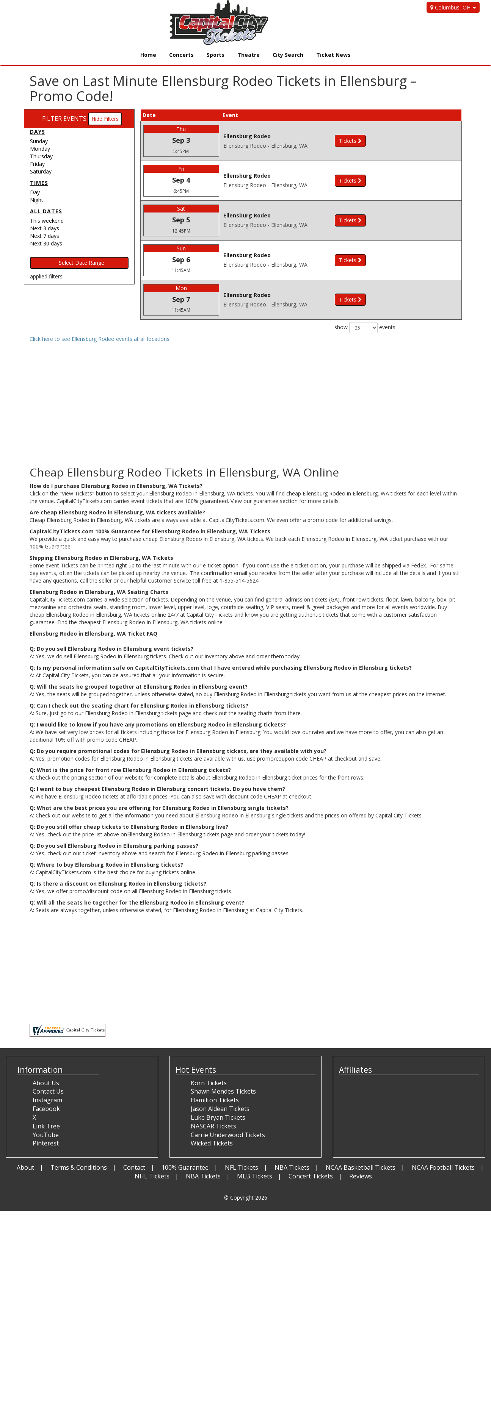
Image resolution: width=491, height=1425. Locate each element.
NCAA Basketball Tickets (360, 1167)
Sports (215, 54)
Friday (37, 163)
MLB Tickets (254, 1176)
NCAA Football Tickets (443, 1167)
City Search (288, 54)
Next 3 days (44, 228)
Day (35, 192)
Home (148, 54)
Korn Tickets (209, 1083)
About (25, 1167)
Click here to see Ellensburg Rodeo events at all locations (99, 338)
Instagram (47, 1100)
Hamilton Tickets (215, 1100)
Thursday (41, 156)
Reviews (360, 1176)
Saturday (41, 171)
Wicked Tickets (212, 1143)
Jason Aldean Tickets (220, 1109)
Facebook (46, 1109)
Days (37, 131)
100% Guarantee (185, 1167)
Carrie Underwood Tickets (228, 1135)
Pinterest (46, 1143)
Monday (40, 148)
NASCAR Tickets (213, 1126)
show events (364, 327)
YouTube (46, 1135)
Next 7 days (44, 235)
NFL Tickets (241, 1167)
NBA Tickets (292, 1167)
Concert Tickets (311, 1176)
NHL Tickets (152, 1176)
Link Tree (46, 1126)
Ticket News (333, 54)
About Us (46, 1083)
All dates (46, 211)
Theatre (248, 54)
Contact (134, 1167)
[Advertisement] (246, 971)
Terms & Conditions (78, 1167)
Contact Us (48, 1091)
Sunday (39, 141)
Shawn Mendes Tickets (223, 1091)
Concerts (181, 54)
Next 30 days (46, 243)
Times (39, 182)
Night (36, 199)
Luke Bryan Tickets (218, 1117)
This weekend (47, 220)
